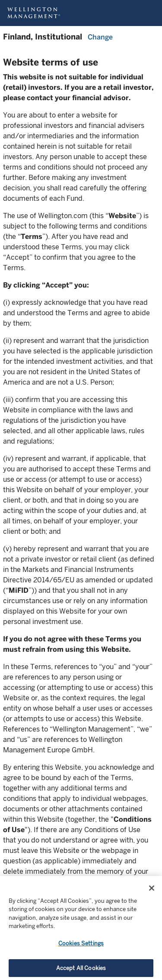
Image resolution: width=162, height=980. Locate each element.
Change (100, 37)
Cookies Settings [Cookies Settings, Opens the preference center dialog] (81, 950)
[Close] (151, 894)
